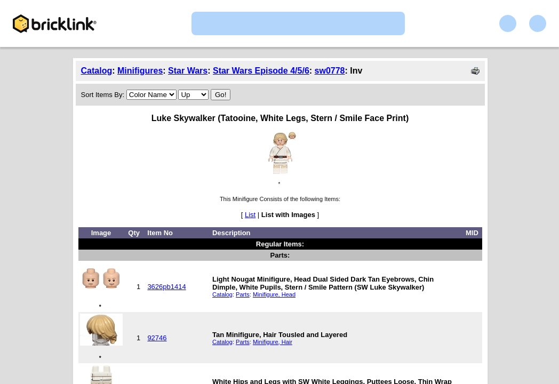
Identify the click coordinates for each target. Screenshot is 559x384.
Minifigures (140, 70)
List (250, 215)
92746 (156, 338)
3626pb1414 (166, 287)
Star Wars (187, 70)
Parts (243, 294)
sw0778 (330, 70)
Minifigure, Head (274, 294)
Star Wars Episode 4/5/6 (261, 70)
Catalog (97, 70)
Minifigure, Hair (272, 342)
